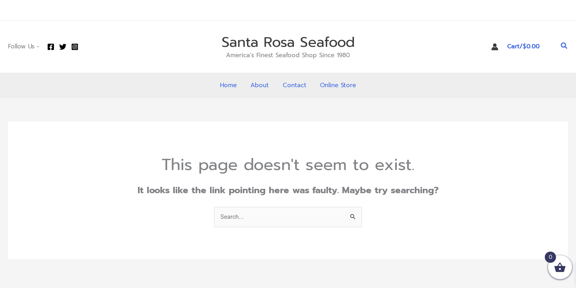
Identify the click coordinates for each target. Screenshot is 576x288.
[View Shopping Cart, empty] (529, 46)
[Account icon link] (494, 46)
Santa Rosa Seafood (288, 42)
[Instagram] (74, 46)
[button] (564, 46)
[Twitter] (62, 46)
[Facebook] (50, 46)
